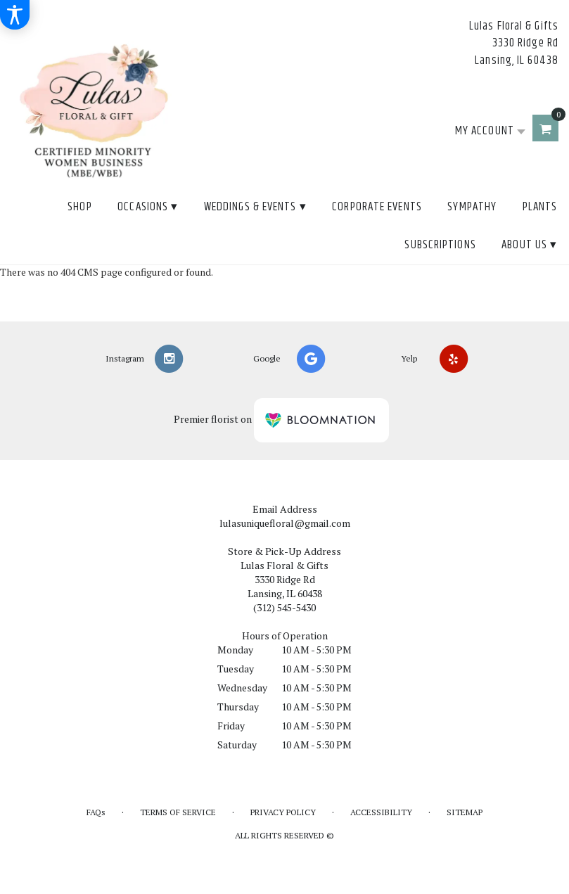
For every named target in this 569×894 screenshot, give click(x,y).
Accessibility (381, 812)
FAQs (96, 812)
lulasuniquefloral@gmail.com (284, 523)
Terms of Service (178, 812)
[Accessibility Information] (15, 15)
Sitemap (464, 812)
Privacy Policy (283, 812)
